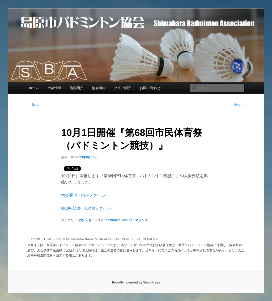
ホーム (34, 88)
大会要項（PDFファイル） (85, 195)
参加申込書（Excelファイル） (88, 208)
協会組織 (99, 88)
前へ (32, 105)
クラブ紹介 (122, 88)
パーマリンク (138, 220)
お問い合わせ (150, 88)
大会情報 (54, 88)
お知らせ (85, 220)
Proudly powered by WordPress (136, 282)
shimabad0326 (117, 220)
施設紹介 (76, 88)
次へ (239, 105)
